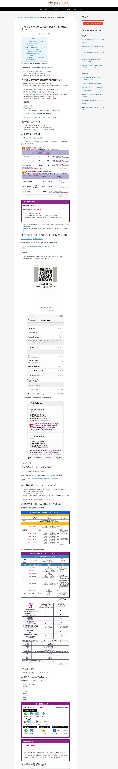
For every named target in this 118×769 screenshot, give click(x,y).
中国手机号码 (26, 230)
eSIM (33, 67)
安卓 (41, 116)
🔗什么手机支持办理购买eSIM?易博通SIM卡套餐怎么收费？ (42, 248)
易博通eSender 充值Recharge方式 (36, 57)
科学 (60, 94)
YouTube (36, 132)
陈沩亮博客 (26, 17)
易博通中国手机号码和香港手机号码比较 (34, 53)
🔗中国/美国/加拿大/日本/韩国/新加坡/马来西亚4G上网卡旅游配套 (44, 480)
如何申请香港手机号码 (27, 241)
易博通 (24, 136)
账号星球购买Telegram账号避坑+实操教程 (92, 84)
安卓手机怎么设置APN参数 (28, 116)
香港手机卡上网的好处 (33, 43)
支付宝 (24, 699)
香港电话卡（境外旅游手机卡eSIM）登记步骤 (36, 47)
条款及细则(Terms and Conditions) (33, 51)
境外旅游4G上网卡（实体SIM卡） (33, 49)
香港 (26, 63)
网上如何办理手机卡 (39, 241)
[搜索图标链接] (81, 9)
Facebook (61, 85)
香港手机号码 (33, 17)
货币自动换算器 (31, 55)
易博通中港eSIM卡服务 (30, 45)
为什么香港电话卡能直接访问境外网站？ (34, 41)
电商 (26, 94)
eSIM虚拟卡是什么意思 (47, 67)
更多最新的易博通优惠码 (31, 59)
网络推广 (34, 94)
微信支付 (25, 687)
